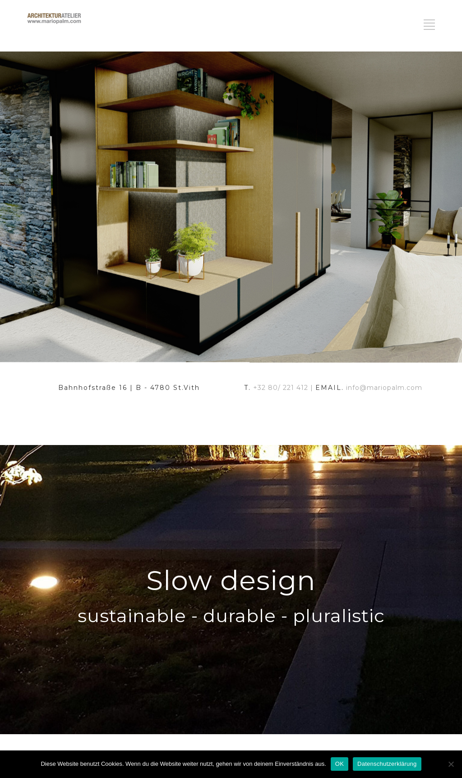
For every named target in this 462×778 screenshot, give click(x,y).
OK (339, 763)
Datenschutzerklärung (386, 763)
